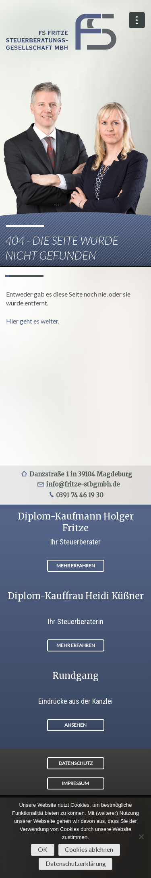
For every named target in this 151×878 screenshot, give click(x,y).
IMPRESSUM (75, 783)
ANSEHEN (75, 725)
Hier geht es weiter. (32, 321)
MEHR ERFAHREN (75, 566)
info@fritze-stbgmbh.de (83, 484)
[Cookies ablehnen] (141, 837)
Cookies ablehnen (89, 849)
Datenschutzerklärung (76, 863)
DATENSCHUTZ (76, 763)
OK (43, 849)
